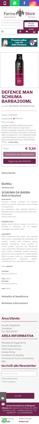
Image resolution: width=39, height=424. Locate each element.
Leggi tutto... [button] (14, 142)
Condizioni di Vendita (13, 355)
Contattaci (7, 328)
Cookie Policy (8, 352)
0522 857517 (3, 398)
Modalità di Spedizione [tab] (15, 296)
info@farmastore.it (24, 410)
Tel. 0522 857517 (10, 331)
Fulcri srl (23, 421)
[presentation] (17, 388)
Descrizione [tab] (8, 173)
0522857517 (11, 413)
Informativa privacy (9, 379)
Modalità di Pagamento (14, 343)
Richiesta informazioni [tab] (15, 303)
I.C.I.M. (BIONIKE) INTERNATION (18, 106)
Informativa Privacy (12, 349)
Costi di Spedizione (11, 346)
